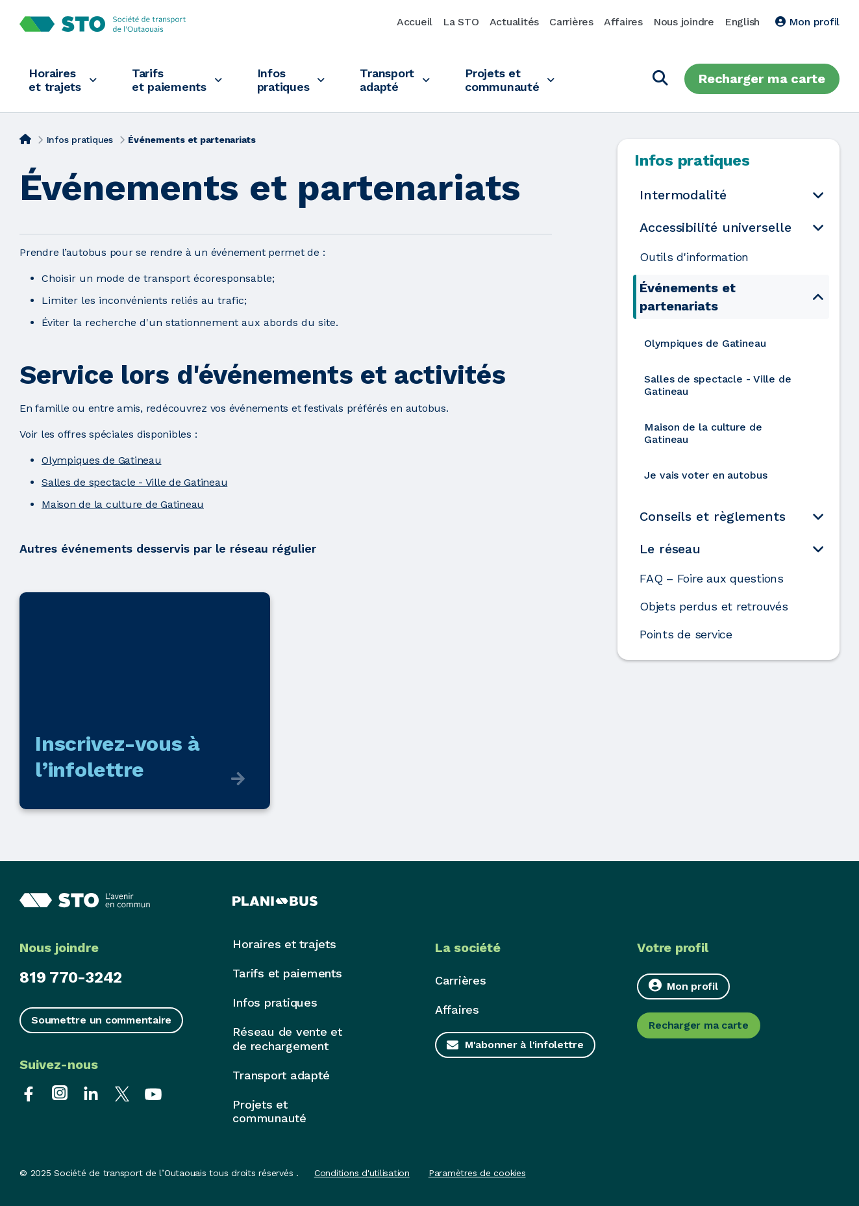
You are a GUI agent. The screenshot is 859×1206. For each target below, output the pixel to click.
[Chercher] (660, 79)
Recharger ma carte (762, 78)
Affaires (623, 22)
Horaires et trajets (56, 79)
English (742, 22)
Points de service (686, 634)
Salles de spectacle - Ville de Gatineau (134, 482)
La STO (461, 22)
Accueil (414, 22)
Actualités (515, 22)
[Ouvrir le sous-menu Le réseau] (818, 549)
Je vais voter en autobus (705, 475)
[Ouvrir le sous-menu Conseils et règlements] (818, 516)
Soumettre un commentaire (101, 1020)
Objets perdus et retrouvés (715, 606)
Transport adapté (400, 79)
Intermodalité (683, 195)
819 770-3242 (70, 977)
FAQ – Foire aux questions (712, 578)
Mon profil (807, 22)
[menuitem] (732, 343)
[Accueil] (25, 138)
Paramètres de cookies (477, 1173)
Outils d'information (694, 257)
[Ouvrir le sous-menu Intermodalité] (818, 195)
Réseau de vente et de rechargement (287, 1038)
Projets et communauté (518, 79)
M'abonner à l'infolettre (524, 1044)
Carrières (571, 22)
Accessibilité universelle (715, 227)
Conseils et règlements (713, 516)
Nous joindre (683, 22)
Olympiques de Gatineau (102, 460)
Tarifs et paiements (174, 79)
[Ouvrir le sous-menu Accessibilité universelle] (818, 227)
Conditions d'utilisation (362, 1173)
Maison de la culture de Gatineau (123, 504)
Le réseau (670, 549)
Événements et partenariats (688, 297)
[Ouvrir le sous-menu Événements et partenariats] (818, 296)
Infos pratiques (292, 79)
